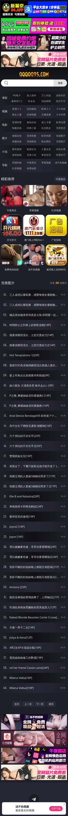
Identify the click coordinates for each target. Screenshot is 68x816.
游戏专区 (60, 95)
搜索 (60, 83)
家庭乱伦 (31, 149)
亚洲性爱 (17, 122)
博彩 (4, 98)
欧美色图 (46, 135)
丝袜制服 (31, 114)
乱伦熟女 (46, 128)
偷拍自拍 (31, 122)
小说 (4, 151)
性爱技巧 (60, 154)
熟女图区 (46, 141)
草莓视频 (46, 162)
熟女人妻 (17, 114)
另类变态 (60, 128)
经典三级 (31, 128)
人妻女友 (46, 149)
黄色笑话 (46, 154)
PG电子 (17, 95)
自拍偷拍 (31, 108)
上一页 (28, 704)
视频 (4, 111)
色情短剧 (31, 168)
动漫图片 (60, 135)
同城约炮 (17, 162)
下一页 (39, 704)
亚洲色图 (31, 135)
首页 (16, 704)
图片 (4, 138)
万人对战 (46, 95)
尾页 (51, 704)
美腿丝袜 (17, 141)
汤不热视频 (61, 162)
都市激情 (17, 149)
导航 (4, 165)
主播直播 (46, 114)
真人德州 (31, 95)
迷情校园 (17, 154)
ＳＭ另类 (60, 114)
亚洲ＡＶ (17, 108)
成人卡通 (46, 122)
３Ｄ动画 (60, 108)
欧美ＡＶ (46, 108)
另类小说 (31, 154)
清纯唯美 (31, 141)
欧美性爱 (60, 122)
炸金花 (31, 101)
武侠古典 (60, 149)
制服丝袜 (17, 128)
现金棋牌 (46, 101)
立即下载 (56, 808)
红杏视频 (17, 168)
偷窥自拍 (17, 135)
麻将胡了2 (16, 101)
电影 (4, 125)
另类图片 (60, 141)
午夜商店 (31, 162)
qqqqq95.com (34, 74)
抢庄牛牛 (60, 101)
